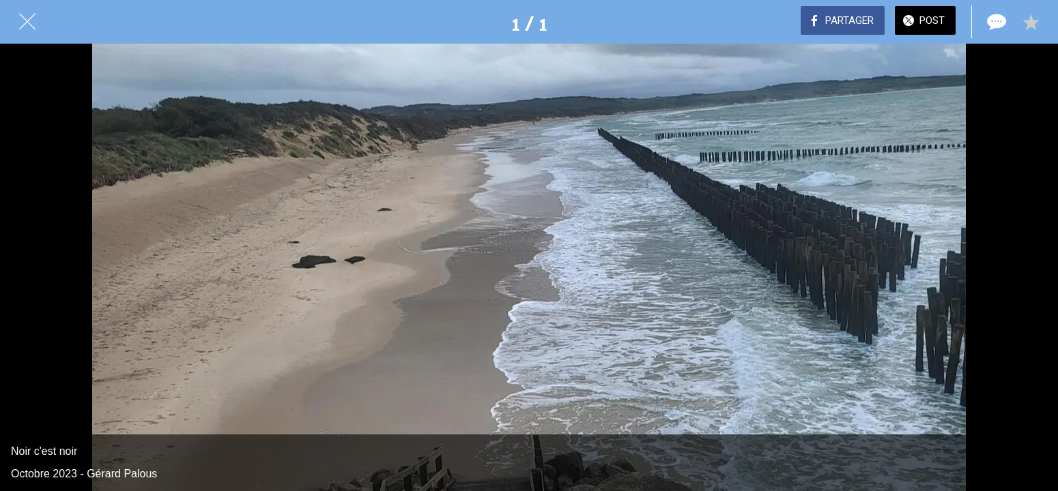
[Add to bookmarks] (1030, 21)
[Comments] (995, 21)
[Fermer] (27, 22)
